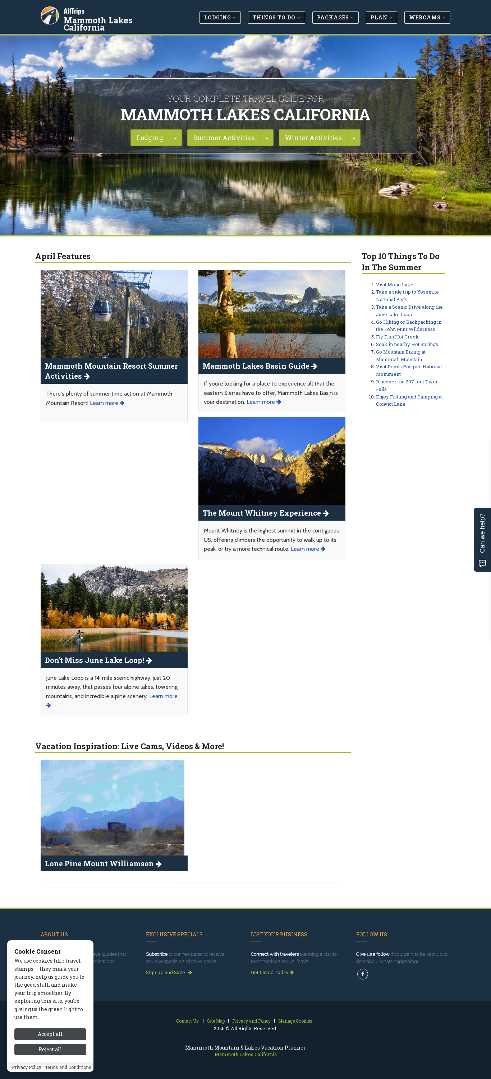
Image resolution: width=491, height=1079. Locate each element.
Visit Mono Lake (394, 284)
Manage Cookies (295, 1021)
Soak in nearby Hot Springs (407, 344)
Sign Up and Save (169, 972)
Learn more (107, 403)
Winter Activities (313, 137)
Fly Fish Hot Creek (397, 336)
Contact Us (187, 1021)
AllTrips (74, 10)
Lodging (150, 137)
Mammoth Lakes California (98, 23)
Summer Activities (224, 137)
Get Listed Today (272, 972)
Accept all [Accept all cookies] (50, 1048)
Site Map (216, 1021)
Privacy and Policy (251, 1021)
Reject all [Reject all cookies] (50, 1063)
